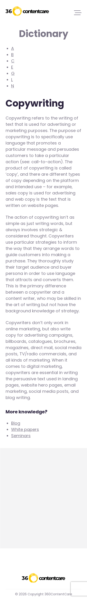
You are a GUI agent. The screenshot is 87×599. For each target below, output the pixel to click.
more (11, 530)
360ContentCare (27, 11)
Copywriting (18, 507)
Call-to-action (21, 483)
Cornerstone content (27, 495)
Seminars (21, 436)
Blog (15, 423)
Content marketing (25, 519)
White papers (25, 429)
